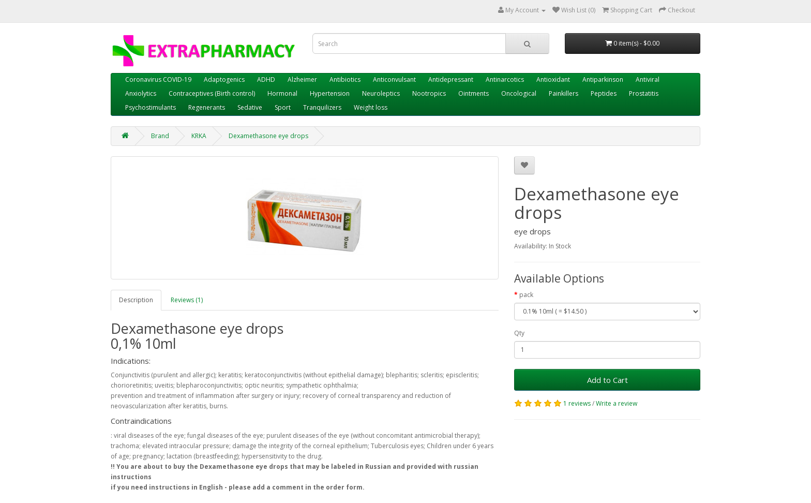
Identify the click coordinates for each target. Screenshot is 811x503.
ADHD (266, 79)
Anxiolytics (140, 93)
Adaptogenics (224, 79)
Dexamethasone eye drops (268, 135)
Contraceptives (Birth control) (212, 93)
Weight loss (370, 107)
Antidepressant (450, 79)
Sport (283, 107)
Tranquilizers (322, 107)
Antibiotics (345, 79)
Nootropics (429, 93)
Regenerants (206, 107)
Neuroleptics (381, 93)
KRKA (198, 135)
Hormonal (282, 93)
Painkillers (563, 93)
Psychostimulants (150, 107)
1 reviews (577, 403)
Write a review (616, 403)
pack (526, 294)
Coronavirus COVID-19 (158, 79)
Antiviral (647, 79)
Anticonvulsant (394, 79)
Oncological (518, 93)
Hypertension (330, 93)
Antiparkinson (602, 79)
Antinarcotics (505, 79)
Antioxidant (553, 79)
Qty (519, 333)
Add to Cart (607, 380)
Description (136, 299)
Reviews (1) (187, 299)
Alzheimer (302, 79)
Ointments (473, 93)
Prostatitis (643, 93)
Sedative (249, 107)
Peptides (604, 93)
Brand (160, 135)
